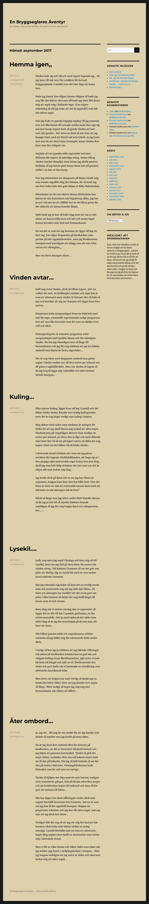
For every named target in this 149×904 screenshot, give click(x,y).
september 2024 (116, 157)
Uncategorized (17, 80)
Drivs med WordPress (46, 891)
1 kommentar (16, 84)
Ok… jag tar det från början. (121, 78)
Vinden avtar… (32, 277)
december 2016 (116, 193)
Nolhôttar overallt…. (118, 117)
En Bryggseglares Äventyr (37, 21)
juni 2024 (113, 163)
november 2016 (116, 196)
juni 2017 (113, 175)
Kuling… (22, 396)
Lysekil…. (23, 548)
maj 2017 (113, 178)
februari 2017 (115, 187)
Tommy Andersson (118, 114)
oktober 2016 (115, 199)
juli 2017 (113, 172)
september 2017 (116, 166)
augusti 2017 (115, 169)
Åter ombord (115, 72)
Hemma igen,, (31, 64)
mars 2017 (114, 184)
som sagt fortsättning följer (122, 75)
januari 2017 (115, 190)
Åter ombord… (31, 721)
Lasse (112, 111)
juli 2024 (113, 160)
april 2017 (113, 181)
